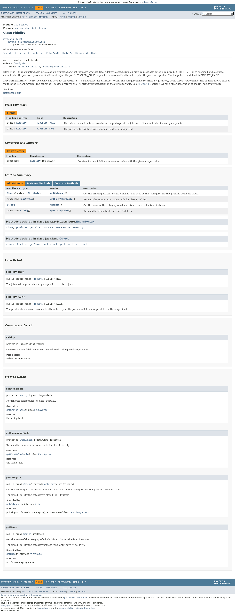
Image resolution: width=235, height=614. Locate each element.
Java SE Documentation (75, 598)
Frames (40, 13)
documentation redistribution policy (76, 608)
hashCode (48, 227)
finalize (22, 244)
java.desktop (21, 24)
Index (76, 8)
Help (83, 8)
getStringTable (59, 210)
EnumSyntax (20, 63)
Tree (53, 8)
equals (10, 244)
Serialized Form (12, 93)
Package (28, 8)
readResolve (63, 227)
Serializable (11, 53)
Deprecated (64, 8)
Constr (33, 17)
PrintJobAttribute (57, 53)
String (11, 204)
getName (54, 204)
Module (17, 8)
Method (43, 17)
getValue (35, 227)
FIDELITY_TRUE (45, 128)
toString (78, 227)
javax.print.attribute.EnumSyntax (27, 41)
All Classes (70, 13)
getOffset (21, 227)
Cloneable (26, 53)
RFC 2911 (143, 84)
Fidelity (21, 122)
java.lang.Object (12, 39)
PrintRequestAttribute (83, 53)
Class (10, 193)
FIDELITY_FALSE (46, 122)
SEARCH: (196, 14)
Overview (6, 8)
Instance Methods (38, 183)
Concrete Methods (66, 183)
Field (24, 17)
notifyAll (59, 244)
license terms (150, 2)
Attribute (39, 53)
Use (47, 8)
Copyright (6, 605)
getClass (35, 244)
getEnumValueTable (61, 199)
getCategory (57, 193)
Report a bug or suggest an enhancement (21, 595)
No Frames (51, 13)
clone (9, 227)
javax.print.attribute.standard (31, 28)
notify (47, 244)
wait (70, 244)
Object (64, 238)
